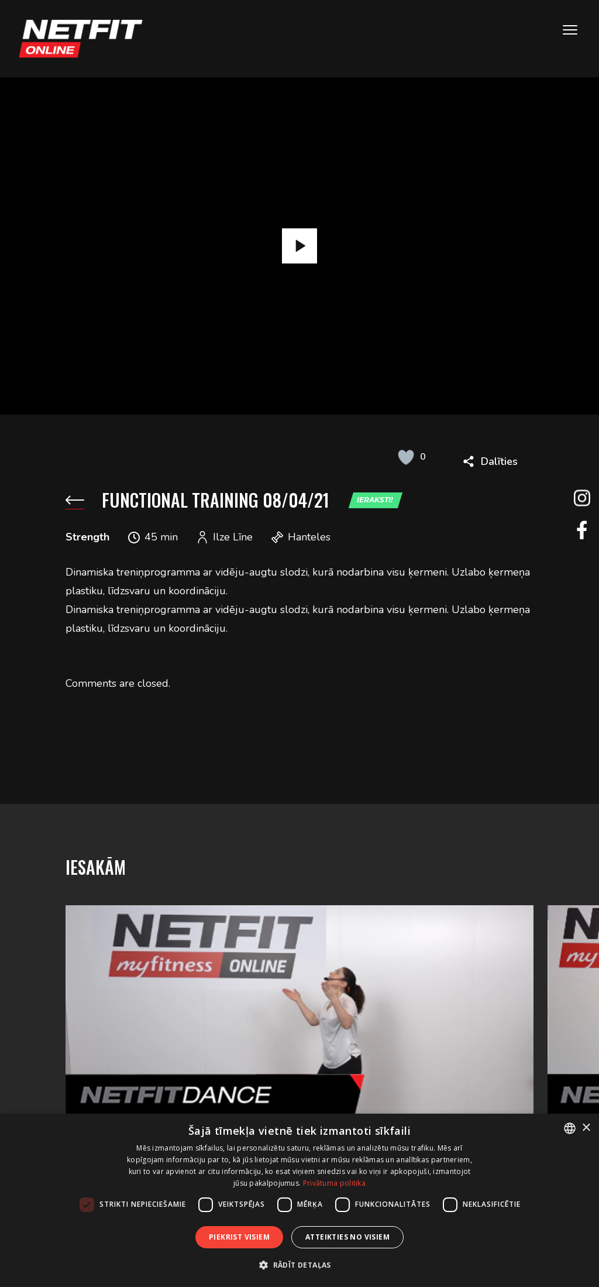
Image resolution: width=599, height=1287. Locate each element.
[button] (299, 1265)
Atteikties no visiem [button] (347, 1237)
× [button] (585, 1128)
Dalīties (499, 461)
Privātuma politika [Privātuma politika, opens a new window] (334, 1183)
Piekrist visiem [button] (239, 1237)
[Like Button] (406, 456)
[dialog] (299, 1200)
